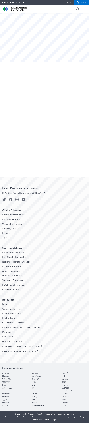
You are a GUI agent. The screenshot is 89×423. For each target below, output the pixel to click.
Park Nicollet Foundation (14, 257)
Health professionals (12, 313)
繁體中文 (6, 382)
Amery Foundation (11, 271)
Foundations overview (13, 252)
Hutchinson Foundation (13, 285)
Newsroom (7, 336)
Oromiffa (35, 379)
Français (5, 402)
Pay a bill (6, 332)
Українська (36, 376)
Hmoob (5, 376)
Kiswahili (65, 397)
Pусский (5, 385)
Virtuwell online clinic (12, 224)
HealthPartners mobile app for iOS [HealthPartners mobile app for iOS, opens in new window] (20, 351)
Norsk (64, 400)
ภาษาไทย (66, 385)
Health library (8, 318)
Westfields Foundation (13, 280)
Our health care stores (13, 323)
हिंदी (33, 400)
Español (5, 373)
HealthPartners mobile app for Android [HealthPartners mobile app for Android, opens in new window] (22, 346)
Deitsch (5, 397)
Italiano (65, 379)
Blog (4, 304)
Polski (34, 394)
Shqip (34, 402)
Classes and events (11, 309)
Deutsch (35, 391)
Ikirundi (65, 394)
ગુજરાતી (65, 373)
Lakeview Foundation (12, 266)
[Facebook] (10, 200)
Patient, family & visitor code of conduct (21, 327)
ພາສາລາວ (6, 394)
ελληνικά (65, 388)
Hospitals (6, 233)
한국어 (5, 405)
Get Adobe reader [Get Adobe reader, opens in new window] (12, 341)
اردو (63, 376)
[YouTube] (23, 200)
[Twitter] (4, 200)
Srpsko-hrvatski (38, 405)
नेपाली (64, 382)
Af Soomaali (7, 388)
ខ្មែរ (33, 388)
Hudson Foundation (12, 276)
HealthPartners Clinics (13, 215)
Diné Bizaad (67, 391)
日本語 (34, 397)
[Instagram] (17, 200)
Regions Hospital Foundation (16, 262)
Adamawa (6, 391)
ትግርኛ (64, 405)
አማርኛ (34, 382)
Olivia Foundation (10, 289)
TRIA (4, 238)
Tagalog (35, 373)
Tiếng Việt (6, 379)
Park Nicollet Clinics (12, 219)
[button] (81, 2)
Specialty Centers (10, 228)
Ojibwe (65, 402)
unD (33, 385)
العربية (4, 400)
